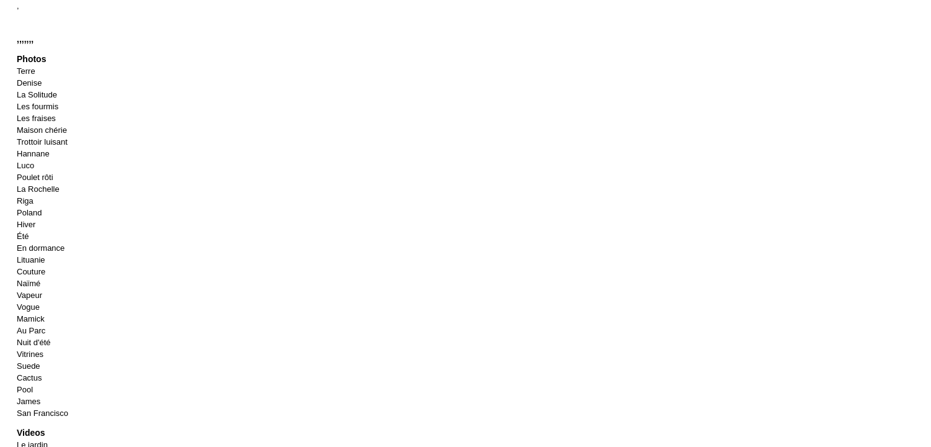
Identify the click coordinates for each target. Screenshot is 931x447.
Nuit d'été (34, 342)
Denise (29, 83)
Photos (31, 59)
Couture (31, 271)
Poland (29, 212)
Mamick (31, 318)
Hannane (33, 153)
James (28, 401)
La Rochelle (38, 189)
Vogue (28, 307)
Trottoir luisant (42, 142)
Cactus (29, 377)
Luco (25, 165)
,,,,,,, (25, 39)
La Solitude (37, 94)
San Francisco (42, 413)
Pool (25, 389)
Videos (31, 433)
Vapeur (29, 295)
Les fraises (36, 118)
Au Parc (31, 330)
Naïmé (28, 283)
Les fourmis (37, 106)
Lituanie (31, 259)
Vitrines (30, 354)
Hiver (26, 224)
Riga (25, 200)
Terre (26, 71)
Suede (28, 366)
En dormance (41, 248)
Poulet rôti (35, 177)
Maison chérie (42, 130)
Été (23, 236)
